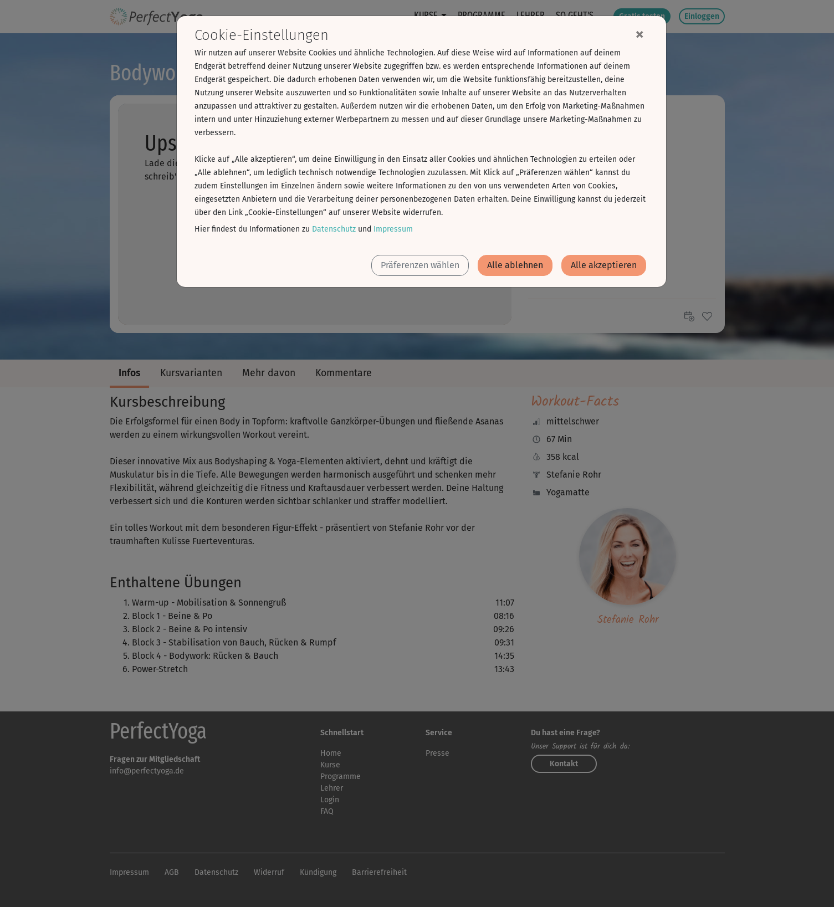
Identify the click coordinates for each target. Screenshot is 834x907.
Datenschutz (334, 229)
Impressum (393, 229)
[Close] (639, 34)
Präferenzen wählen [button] (420, 265)
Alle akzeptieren (604, 265)
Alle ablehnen (515, 265)
